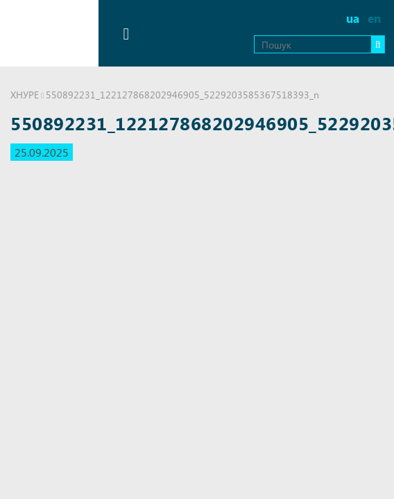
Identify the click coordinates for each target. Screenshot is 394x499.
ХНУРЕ (24, 94)
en (374, 18)
